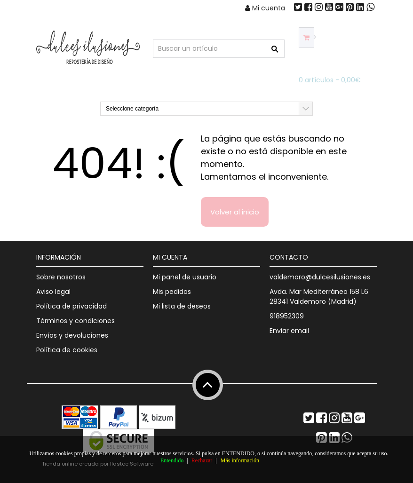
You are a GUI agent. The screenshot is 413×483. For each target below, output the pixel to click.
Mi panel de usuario (184, 277)
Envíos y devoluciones (72, 335)
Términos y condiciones (75, 320)
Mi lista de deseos (182, 306)
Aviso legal (53, 291)
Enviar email (289, 330)
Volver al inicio (234, 212)
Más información (240, 460)
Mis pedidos (172, 291)
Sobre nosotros (61, 277)
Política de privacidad (71, 306)
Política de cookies (66, 350)
